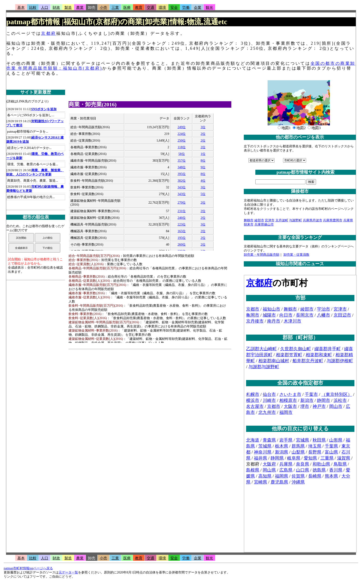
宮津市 (270, 220)
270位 (182, 202)
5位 (203, 194)
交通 (150, 7)
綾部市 (259, 220)
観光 (209, 7)
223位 (182, 224)
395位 (182, 174)
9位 (203, 167)
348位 (182, 167)
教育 (138, 7)
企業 (197, 7)
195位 (182, 238)
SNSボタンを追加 (44, 109)
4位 (203, 180)
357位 (182, 160)
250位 (182, 140)
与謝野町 (295, 220)
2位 (203, 134)
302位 (182, 180)
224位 (182, 134)
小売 (103, 7)
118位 (181, 147)
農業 (80, 7)
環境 (162, 7)
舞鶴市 (248, 220)
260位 (182, 244)
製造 (68, 7)
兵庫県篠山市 (264, 224)
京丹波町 (281, 220)
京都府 (48, 33)
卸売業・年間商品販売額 (261, 254)
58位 (181, 154)
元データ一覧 (68, 572)
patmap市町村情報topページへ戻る (28, 568)
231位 (182, 211)
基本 (21, 7)
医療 (127, 7)
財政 (56, 7)
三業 (115, 7)
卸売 (91, 7)
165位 (182, 231)
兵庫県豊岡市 (332, 220)
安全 (174, 7)
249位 (182, 127)
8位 (203, 160)
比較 (32, 7)
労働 (186, 7)
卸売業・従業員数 (296, 254)
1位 (203, 154)
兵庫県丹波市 (312, 220)
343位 (182, 187)
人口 (44, 7)
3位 (203, 127)
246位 (182, 218)
